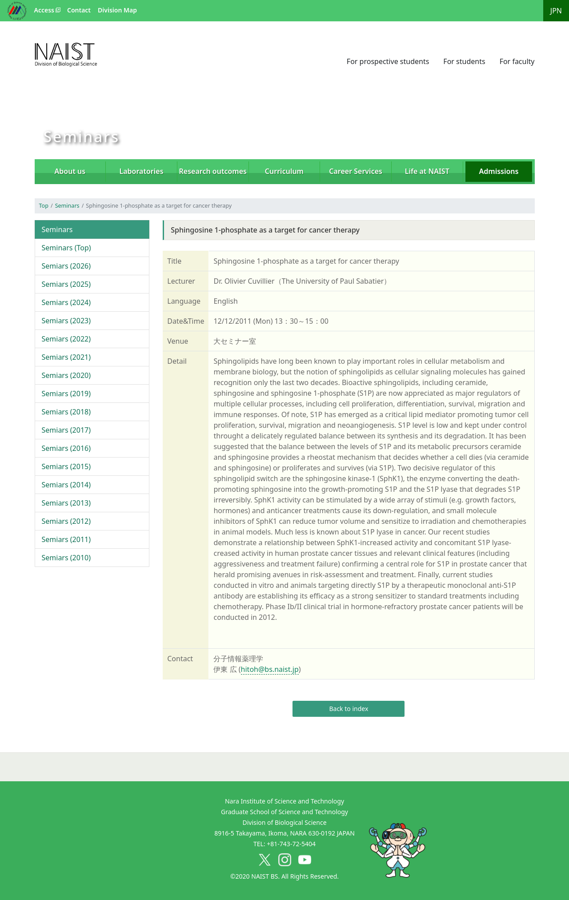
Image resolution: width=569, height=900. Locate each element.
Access (44, 10)
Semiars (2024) (66, 302)
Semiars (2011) (66, 539)
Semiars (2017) (66, 430)
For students (464, 61)
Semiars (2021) (66, 357)
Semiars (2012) (66, 521)
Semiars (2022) (66, 339)
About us (70, 171)
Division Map (117, 10)
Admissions (499, 171)
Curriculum (284, 171)
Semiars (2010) (66, 557)
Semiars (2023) (66, 320)
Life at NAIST (427, 171)
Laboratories (142, 171)
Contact (79, 10)
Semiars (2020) (66, 375)
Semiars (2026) (66, 266)
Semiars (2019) (66, 393)
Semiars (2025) (66, 284)
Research (213, 171)
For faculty (517, 61)
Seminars (67, 205)
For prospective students (388, 61)
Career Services (355, 171)
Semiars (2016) (66, 448)
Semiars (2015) (66, 466)
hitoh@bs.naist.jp (270, 669)
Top (43, 205)
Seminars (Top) (66, 248)
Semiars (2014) (66, 485)
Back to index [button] (348, 708)
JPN (556, 11)
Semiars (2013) (66, 503)
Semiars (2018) (66, 412)
